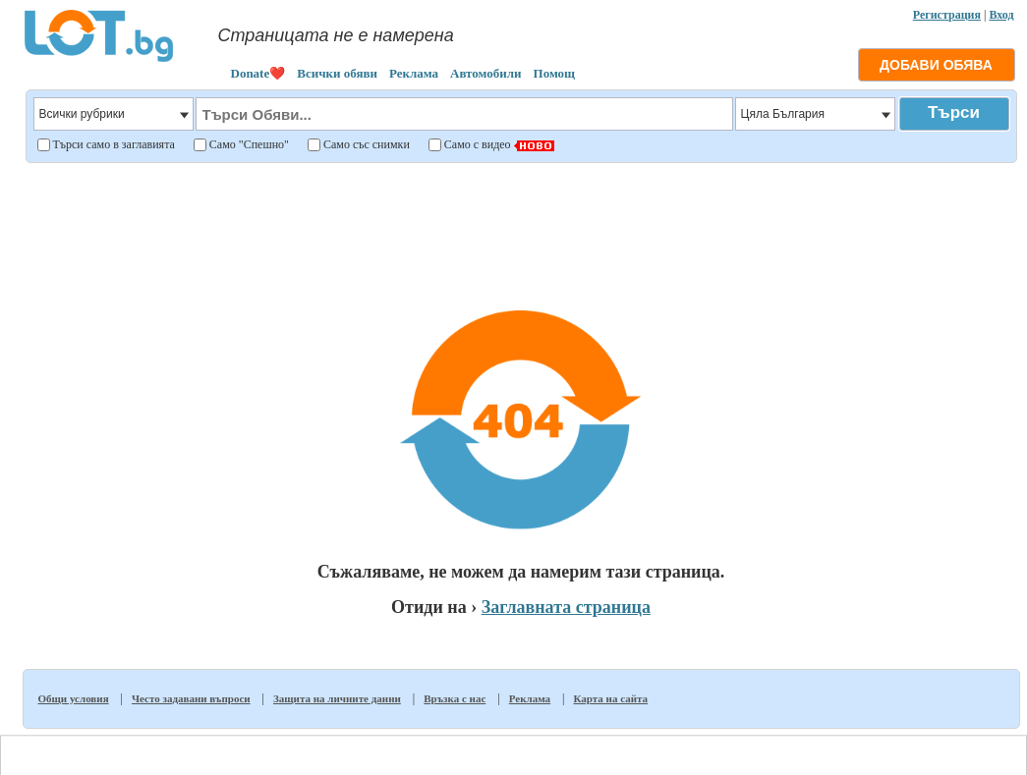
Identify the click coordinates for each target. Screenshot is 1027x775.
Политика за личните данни (668, 746)
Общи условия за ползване (533, 746)
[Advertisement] (521, 220)
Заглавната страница (566, 607)
